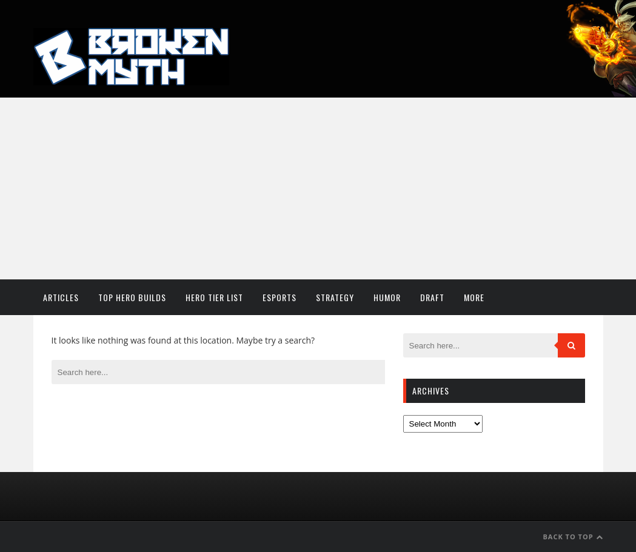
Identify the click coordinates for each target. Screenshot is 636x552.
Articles (61, 297)
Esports (279, 297)
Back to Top (573, 536)
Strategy (335, 297)
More (474, 297)
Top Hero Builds (132, 297)
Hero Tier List (214, 297)
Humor (387, 297)
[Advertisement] (318, 188)
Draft (432, 297)
